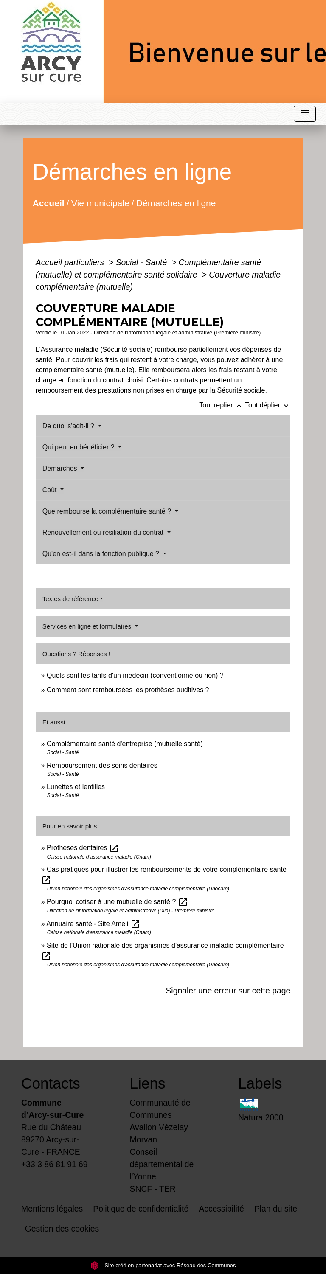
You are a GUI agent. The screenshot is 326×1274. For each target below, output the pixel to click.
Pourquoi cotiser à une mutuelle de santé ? (117, 901)
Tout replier (222, 405)
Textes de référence (70, 598)
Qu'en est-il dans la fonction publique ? (101, 553)
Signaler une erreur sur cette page (228, 990)
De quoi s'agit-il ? (69, 425)
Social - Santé (142, 262)
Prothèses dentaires (83, 847)
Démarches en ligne (176, 203)
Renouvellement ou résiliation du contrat (104, 532)
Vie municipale (100, 203)
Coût (50, 490)
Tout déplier (267, 405)
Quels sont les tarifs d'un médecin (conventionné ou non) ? (135, 675)
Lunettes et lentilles (76, 786)
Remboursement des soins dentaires (102, 765)
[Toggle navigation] (305, 114)
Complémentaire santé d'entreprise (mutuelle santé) (125, 743)
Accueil (48, 203)
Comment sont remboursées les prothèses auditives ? (128, 689)
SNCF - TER (153, 1188)
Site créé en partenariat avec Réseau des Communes (163, 1265)
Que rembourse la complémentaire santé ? (107, 511)
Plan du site (275, 1208)
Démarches (60, 468)
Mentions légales (52, 1208)
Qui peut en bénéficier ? (79, 447)
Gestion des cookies (62, 1228)
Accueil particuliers (71, 262)
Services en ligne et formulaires (87, 626)
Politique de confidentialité (140, 1208)
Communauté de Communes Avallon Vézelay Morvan (160, 1121)
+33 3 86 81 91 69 (54, 1164)
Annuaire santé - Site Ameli (93, 923)
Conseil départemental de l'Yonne (162, 1164)
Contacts (50, 1083)
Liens (148, 1083)
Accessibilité (221, 1208)
